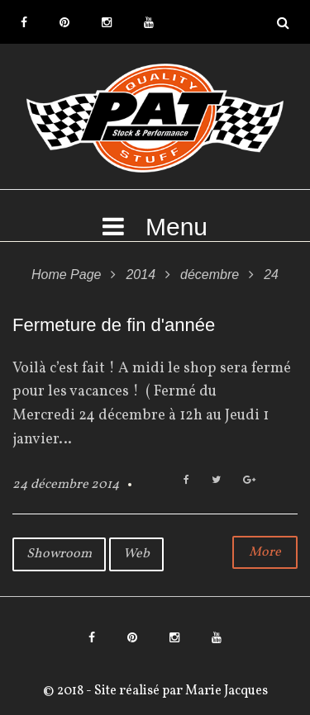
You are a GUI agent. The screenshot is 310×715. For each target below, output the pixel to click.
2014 (140, 275)
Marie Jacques (225, 691)
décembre (209, 275)
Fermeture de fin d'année (113, 325)
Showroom (59, 554)
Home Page (66, 275)
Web (136, 554)
